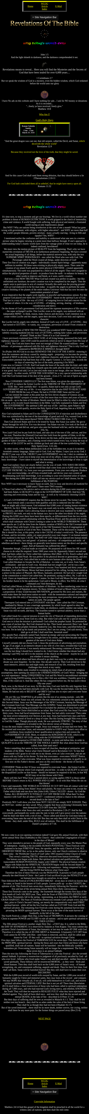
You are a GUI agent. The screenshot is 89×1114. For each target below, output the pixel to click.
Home (30, 6)
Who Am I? (44, 114)
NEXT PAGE (44, 1018)
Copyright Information (44, 1101)
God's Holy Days (44, 120)
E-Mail (58, 6)
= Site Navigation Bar (44, 17)
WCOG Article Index (44, 6)
